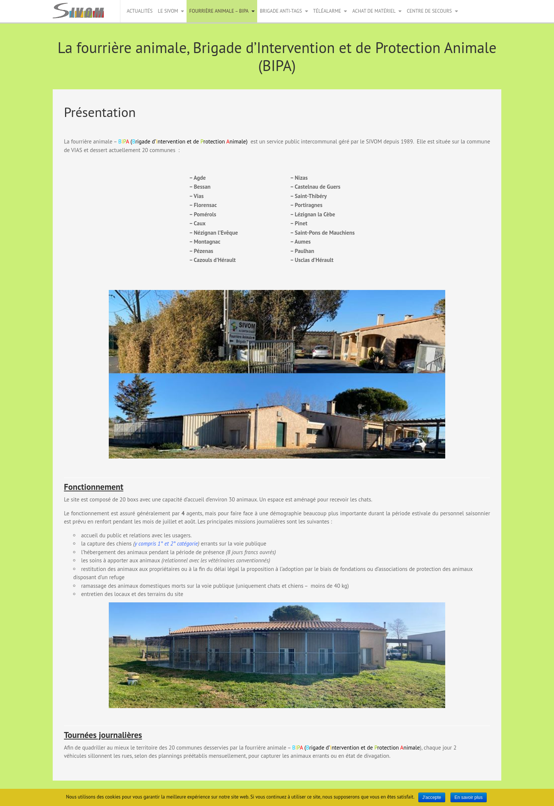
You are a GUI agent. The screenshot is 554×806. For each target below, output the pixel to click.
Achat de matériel (374, 11)
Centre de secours (429, 11)
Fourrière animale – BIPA (219, 11)
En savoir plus (469, 797)
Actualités (140, 11)
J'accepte (431, 797)
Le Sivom (168, 11)
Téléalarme (327, 11)
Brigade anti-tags (281, 11)
